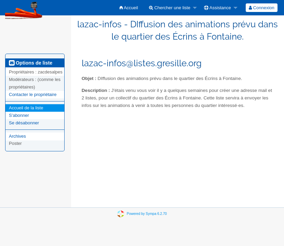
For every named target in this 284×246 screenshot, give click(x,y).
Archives (17, 136)
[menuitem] (129, 7)
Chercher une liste (169, 7)
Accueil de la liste (26, 107)
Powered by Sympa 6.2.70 (147, 214)
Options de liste (30, 63)
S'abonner (19, 115)
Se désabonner (24, 122)
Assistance (217, 7)
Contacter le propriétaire (32, 94)
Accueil (129, 7)
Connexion (261, 7)
